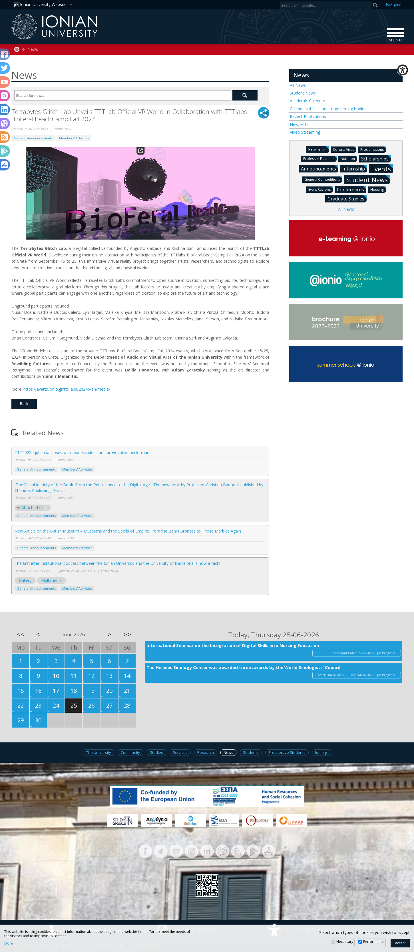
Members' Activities (74, 138)
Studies (156, 752)
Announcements (319, 168)
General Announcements (33, 138)
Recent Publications (308, 116)
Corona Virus (344, 149)
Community (130, 752)
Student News (303, 93)
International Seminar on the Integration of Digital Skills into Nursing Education (232, 645)
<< (21, 634)
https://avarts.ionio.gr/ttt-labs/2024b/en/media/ (66, 389)
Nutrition (349, 158)
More (8, 943)
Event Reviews (320, 189)
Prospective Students (287, 752)
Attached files (34, 507)
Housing (378, 189)
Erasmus (318, 149)
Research (205, 752)
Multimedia (51, 580)
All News (298, 85)
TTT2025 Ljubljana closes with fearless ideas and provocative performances (85, 452)
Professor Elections (320, 158)
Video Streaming (305, 132)
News (32, 49)
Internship (354, 168)
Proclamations (373, 149)
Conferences (351, 189)
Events (382, 168)
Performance (373, 941)
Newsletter (300, 124)
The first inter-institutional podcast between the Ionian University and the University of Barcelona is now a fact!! (117, 563)
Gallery (25, 580)
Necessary (344, 941)
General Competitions (323, 179)
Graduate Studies (347, 198)
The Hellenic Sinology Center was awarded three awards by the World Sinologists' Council (243, 667)
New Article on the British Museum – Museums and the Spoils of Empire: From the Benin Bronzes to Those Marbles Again (128, 531)
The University (98, 752)
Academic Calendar (307, 100)
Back (24, 403)
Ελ (394, 4)
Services (180, 752)
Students (251, 752)
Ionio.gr (321, 752)
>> (127, 634)
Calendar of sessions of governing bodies (328, 108)
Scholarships (376, 158)
